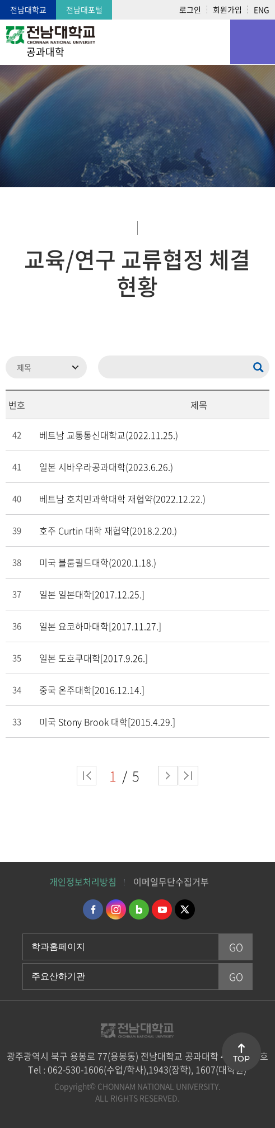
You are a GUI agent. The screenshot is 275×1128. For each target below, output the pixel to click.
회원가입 (227, 9)
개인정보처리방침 (82, 881)
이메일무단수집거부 (171, 881)
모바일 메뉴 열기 (252, 42)
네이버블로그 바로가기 (139, 909)
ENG (261, 9)
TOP (241, 1059)
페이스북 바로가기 (93, 909)
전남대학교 (28, 9)
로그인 (190, 9)
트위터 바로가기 (185, 909)
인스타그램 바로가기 (116, 909)
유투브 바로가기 (162, 909)
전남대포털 (84, 9)
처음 (86, 775)
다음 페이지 (168, 775)
